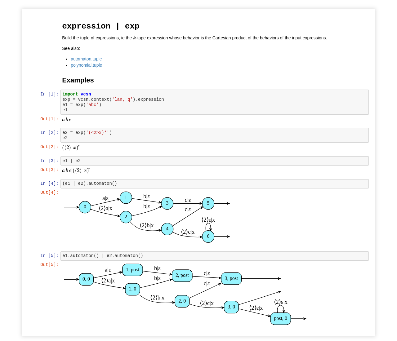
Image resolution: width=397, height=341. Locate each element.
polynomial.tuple (87, 64)
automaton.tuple (86, 58)
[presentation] (134, 37)
